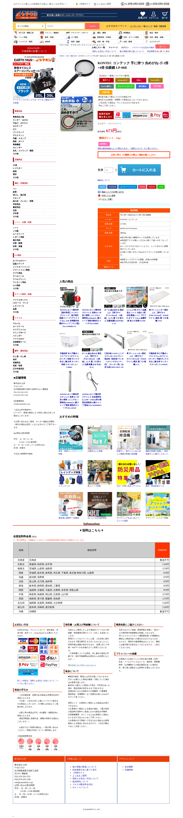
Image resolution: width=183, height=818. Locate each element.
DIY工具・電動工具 (24, 33)
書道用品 (16, 207)
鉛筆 (15, 192)
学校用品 (16, 204)
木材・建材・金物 (153, 37)
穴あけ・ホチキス (20, 123)
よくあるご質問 (102, 4)
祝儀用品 (16, 363)
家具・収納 (46, 37)
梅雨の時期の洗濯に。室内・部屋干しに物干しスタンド (158, 451)
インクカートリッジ (21, 267)
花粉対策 (162, 26)
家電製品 (124, 33)
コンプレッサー (136, 26)
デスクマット (18, 135)
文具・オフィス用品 (128, 37)
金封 (15, 359)
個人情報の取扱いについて (84, 767)
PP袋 (15, 165)
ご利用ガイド (82, 4)
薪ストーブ (148, 26)
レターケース (18, 306)
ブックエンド (18, 132)
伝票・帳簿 (17, 243)
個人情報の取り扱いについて (132, 51)
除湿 (155, 26)
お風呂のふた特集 (100, 450)
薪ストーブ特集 (100, 485)
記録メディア (18, 264)
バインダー (17, 336)
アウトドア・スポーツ (77, 33)
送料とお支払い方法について (104, 51)
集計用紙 (16, 240)
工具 (67, 56)
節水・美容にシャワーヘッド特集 (71, 451)
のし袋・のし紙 (19, 356)
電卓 (15, 174)
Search (92, 26)
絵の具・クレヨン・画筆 (23, 201)
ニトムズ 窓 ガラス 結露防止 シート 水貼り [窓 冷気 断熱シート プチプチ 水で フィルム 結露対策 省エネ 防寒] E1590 (136, 315)
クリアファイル (19, 330)
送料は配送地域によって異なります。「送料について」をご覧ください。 (128, 148)
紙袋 (15, 171)
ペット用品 (20, 37)
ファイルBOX (18, 339)
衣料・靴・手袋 (100, 41)
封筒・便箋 (17, 246)
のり (15, 129)
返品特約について (80, 781)
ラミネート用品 (19, 282)
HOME (61, 56)
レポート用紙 (18, 237)
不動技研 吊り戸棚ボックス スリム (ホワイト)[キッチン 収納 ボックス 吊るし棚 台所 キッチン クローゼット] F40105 (159, 358)
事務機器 (16, 145)
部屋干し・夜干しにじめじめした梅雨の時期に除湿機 (129, 451)
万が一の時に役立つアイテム (129, 485)
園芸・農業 (99, 33)
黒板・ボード (18, 141)
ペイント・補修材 (49, 33)
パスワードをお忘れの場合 (143, 48)
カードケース (18, 327)
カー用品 (72, 37)
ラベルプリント (19, 279)
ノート (15, 228)
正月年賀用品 (18, 369)
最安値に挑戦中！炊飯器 (71, 517)
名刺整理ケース (19, 342)
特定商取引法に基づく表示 (158, 51)
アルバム (16, 324)
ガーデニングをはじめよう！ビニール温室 (129, 518)
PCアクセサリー (19, 261)
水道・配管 (125, 41)
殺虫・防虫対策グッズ (158, 485)
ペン (15, 189)
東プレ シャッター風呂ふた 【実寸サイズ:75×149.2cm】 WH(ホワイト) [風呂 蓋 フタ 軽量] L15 (136, 358)
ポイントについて (80, 787)
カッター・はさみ (20, 120)
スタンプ (16, 198)
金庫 (15, 309)
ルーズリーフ (18, 234)
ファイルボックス (20, 300)
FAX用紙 (16, 285)
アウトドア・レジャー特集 (158, 517)
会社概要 (129, 767)
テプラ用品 (17, 273)
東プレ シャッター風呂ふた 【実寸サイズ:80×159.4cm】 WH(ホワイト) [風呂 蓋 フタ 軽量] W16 (159, 315)
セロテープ (17, 126)
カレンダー (17, 148)
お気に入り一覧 (98, 48)
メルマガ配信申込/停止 (82, 784)
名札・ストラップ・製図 (23, 151)
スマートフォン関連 (21, 270)
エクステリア (152, 41)
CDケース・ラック (20, 303)
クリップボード (19, 333)
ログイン (125, 48)
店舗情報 (129, 770)
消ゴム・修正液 (19, 195)
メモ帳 (15, 231)
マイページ (113, 48)
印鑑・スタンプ (19, 138)
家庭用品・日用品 (101, 37)
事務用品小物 (18, 117)
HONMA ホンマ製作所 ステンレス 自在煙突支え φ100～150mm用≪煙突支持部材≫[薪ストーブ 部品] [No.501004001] (91, 399)
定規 (15, 210)
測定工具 (73, 56)
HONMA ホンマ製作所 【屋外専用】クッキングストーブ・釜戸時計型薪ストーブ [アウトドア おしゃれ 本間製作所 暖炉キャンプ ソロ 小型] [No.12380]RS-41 (69, 318)
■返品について (104, 180)
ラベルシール (18, 276)
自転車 (45, 41)
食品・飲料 (151, 33)
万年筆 (15, 213)
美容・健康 (73, 41)
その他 (15, 154)
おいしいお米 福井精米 (100, 517)
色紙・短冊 (17, 366)
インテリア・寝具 (23, 41)
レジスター (17, 168)
